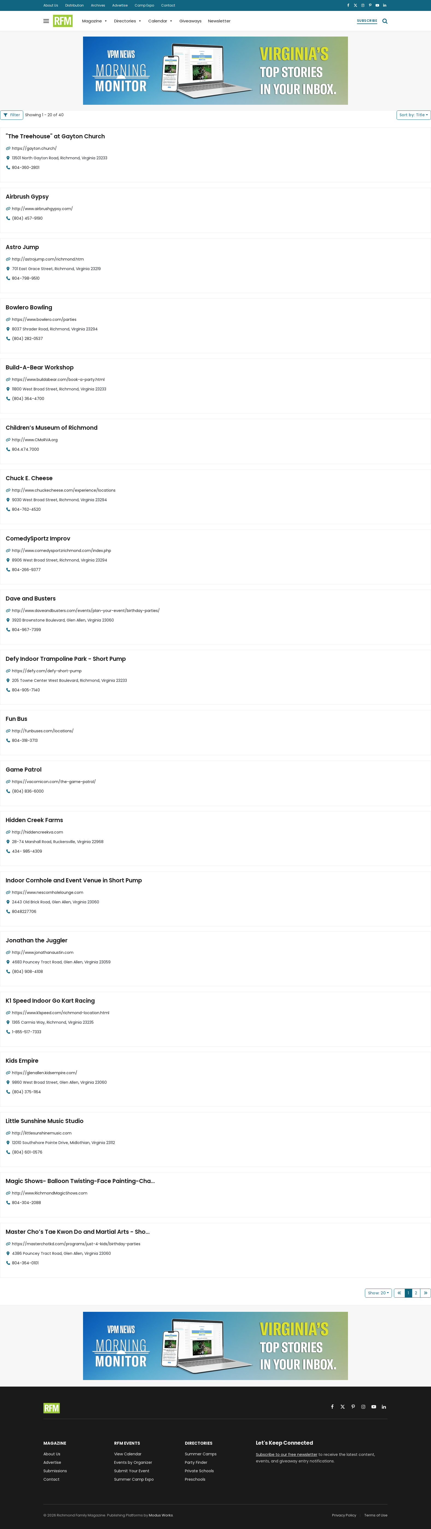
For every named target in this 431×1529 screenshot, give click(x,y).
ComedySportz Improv (36, 538)
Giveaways (190, 21)
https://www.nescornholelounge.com (47, 892)
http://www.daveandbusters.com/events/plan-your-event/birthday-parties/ (86, 610)
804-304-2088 (26, 1202)
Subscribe (367, 20)
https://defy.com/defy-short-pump (47, 670)
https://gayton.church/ (34, 148)
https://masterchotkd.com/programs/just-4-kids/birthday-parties (76, 1243)
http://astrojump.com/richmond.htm (48, 259)
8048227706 (24, 911)
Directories (128, 21)
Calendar (160, 21)
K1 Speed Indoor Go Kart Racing (48, 1000)
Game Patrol (22, 769)
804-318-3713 (25, 740)
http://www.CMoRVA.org (35, 439)
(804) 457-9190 (27, 218)
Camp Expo (144, 5)
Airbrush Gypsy (26, 196)
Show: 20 (377, 1293)
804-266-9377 (26, 569)
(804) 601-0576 (27, 1152)
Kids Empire (21, 1061)
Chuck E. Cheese (28, 478)
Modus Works (161, 1515)
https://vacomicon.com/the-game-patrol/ (54, 781)
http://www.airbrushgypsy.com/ (42, 208)
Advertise (120, 5)
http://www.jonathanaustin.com (42, 952)
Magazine (95, 21)
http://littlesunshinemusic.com (42, 1133)
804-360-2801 (25, 167)
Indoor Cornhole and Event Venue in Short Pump (70, 880)
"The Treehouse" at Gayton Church (52, 136)
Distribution (74, 5)
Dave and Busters (29, 598)
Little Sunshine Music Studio (42, 1121)
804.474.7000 (25, 449)
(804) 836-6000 (28, 791)
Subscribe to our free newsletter (286, 1454)
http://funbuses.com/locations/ (43, 730)
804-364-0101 (25, 1262)
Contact (168, 5)
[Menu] (46, 21)
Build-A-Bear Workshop (38, 367)
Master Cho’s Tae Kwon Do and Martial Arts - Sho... (74, 1231)
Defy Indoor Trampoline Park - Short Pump (62, 658)
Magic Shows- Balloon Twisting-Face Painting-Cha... (76, 1181)
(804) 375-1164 (26, 1091)
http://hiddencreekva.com (37, 832)
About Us (50, 5)
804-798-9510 (26, 278)
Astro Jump (21, 247)
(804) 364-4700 (28, 398)
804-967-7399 (26, 629)
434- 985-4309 (27, 851)
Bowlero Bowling (27, 307)
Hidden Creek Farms (33, 820)
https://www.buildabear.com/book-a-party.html (58, 379)
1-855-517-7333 (26, 1031)
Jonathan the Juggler (35, 940)
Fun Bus (16, 719)
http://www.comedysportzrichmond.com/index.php (61, 550)
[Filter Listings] (11, 115)
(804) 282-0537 (27, 338)
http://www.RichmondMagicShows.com (49, 1193)
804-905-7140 (26, 689)
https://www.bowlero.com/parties (44, 319)
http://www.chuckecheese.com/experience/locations (64, 490)
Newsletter (219, 21)
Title (412, 115)
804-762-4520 (26, 509)
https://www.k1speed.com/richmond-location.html (60, 1012)
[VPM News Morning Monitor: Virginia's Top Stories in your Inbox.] (215, 71)
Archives (98, 5)
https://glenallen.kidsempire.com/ (44, 1072)
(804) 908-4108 (27, 971)
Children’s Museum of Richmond (49, 427)
